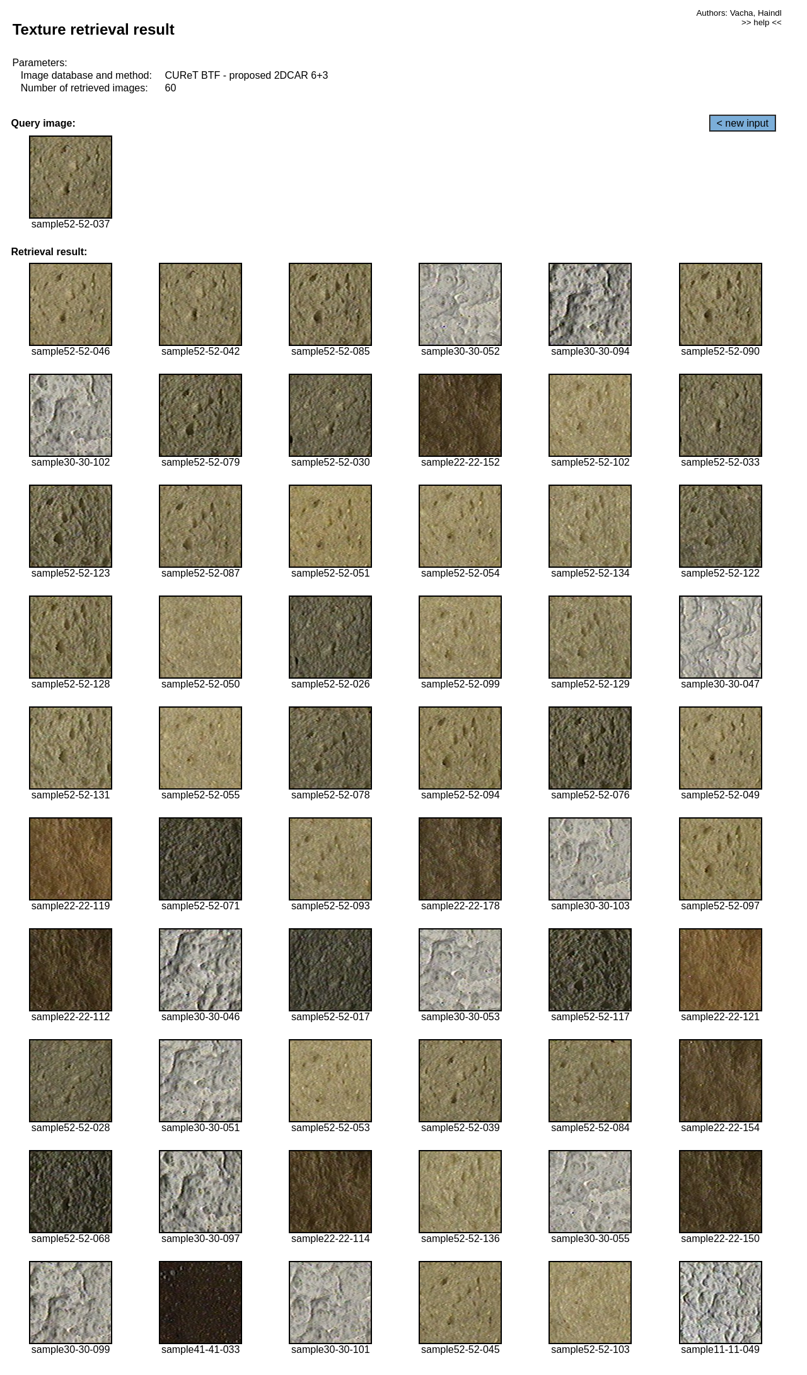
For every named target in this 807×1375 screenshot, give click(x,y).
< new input (743, 123)
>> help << (761, 22)
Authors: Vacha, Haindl (738, 13)
